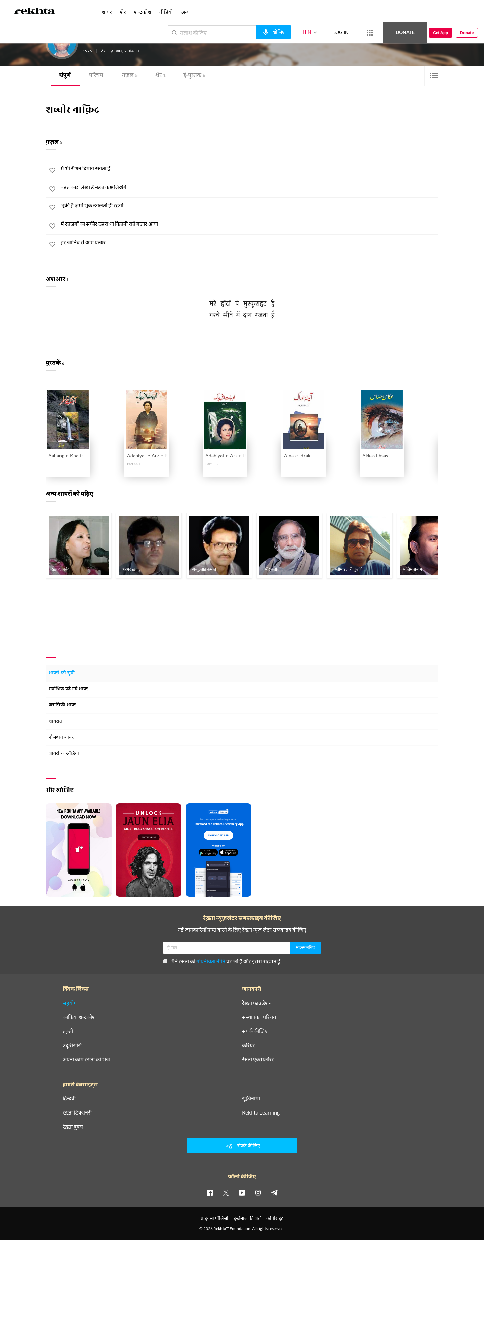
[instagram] (258, 1192)
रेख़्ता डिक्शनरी (77, 1112)
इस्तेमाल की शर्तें (247, 1218)
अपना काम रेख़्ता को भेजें (86, 1059)
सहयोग (70, 1003)
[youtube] (242, 1192)
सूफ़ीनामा (251, 1098)
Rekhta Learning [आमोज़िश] (261, 1112)
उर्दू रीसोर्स (72, 1045)
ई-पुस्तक (194, 76)
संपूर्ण (64, 76)
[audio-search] (273, 32)
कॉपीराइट (274, 1218)
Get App (440, 32)
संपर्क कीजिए (255, 1031)
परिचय (96, 76)
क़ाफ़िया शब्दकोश (79, 1017)
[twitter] (225, 1192)
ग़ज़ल (130, 76)
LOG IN (341, 32)
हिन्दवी (69, 1098)
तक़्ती (68, 1031)
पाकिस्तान (131, 51)
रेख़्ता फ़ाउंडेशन (257, 1003)
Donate (405, 32)
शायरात (55, 721)
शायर (107, 12)
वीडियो (166, 12)
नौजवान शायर (61, 737)
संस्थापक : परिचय (259, 1017)
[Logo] (34, 12)
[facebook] (209, 1192)
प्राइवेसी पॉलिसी (214, 1218)
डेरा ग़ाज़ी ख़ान (111, 51)
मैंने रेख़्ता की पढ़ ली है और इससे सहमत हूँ (221, 961)
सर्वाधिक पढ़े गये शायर (68, 689)
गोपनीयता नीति (210, 961)
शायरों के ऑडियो (64, 754)
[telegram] (274, 1192)
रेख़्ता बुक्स (73, 1126)
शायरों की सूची (62, 673)
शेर (160, 76)
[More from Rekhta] (370, 32)
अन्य (185, 12)
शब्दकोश (142, 12)
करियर (248, 1045)
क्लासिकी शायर (62, 705)
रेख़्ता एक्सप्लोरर (258, 1059)
